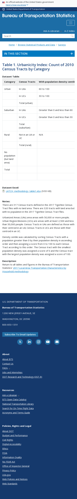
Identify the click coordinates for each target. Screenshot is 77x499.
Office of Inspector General (15, 466)
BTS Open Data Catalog (14, 399)
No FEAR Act (8, 461)
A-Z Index (69, 30)
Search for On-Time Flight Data (18, 408)
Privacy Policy (9, 470)
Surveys (62, 44)
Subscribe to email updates (20, 334)
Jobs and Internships (12, 372)
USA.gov (6, 474)
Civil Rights (7, 439)
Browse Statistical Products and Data (36, 44)
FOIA (4, 453)
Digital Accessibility (11, 444)
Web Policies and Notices (15, 479)
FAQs (6, 368)
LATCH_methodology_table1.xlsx (23, 191)
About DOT (8, 431)
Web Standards (9, 483)
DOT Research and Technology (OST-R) (22, 376)
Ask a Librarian (11, 395)
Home (12, 44)
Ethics (5, 448)
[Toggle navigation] (71, 23)
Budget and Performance (15, 435)
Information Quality (12, 457)
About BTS (7, 359)
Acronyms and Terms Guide (16, 412)
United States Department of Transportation (25, 9)
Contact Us (7, 363)
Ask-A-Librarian (52, 30)
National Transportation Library (18, 403)
